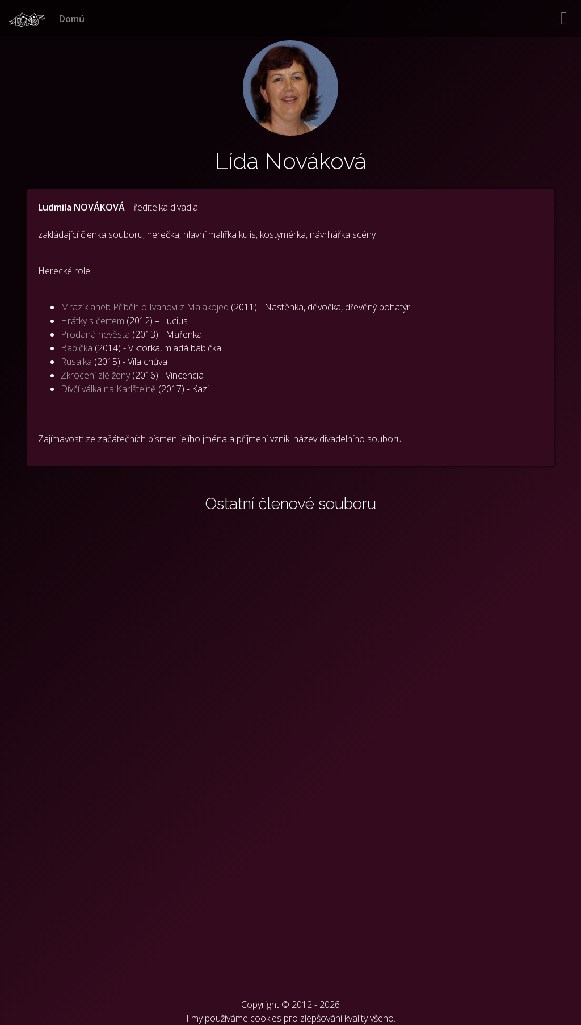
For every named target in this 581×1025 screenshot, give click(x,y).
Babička (76, 348)
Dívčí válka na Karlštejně (108, 389)
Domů (72, 18)
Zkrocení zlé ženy (95, 375)
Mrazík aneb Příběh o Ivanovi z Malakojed (145, 307)
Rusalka (76, 361)
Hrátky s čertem (92, 320)
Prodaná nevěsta (95, 334)
